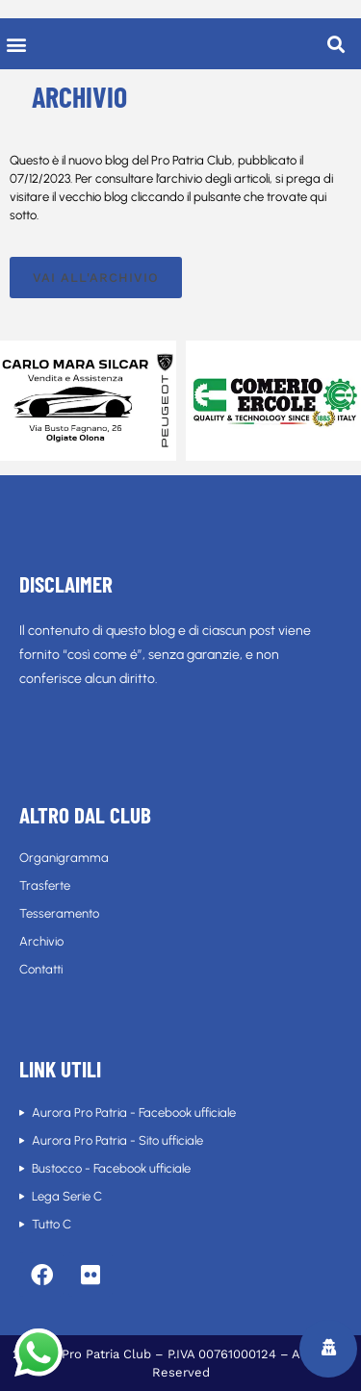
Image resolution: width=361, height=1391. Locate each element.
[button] (16, 44)
